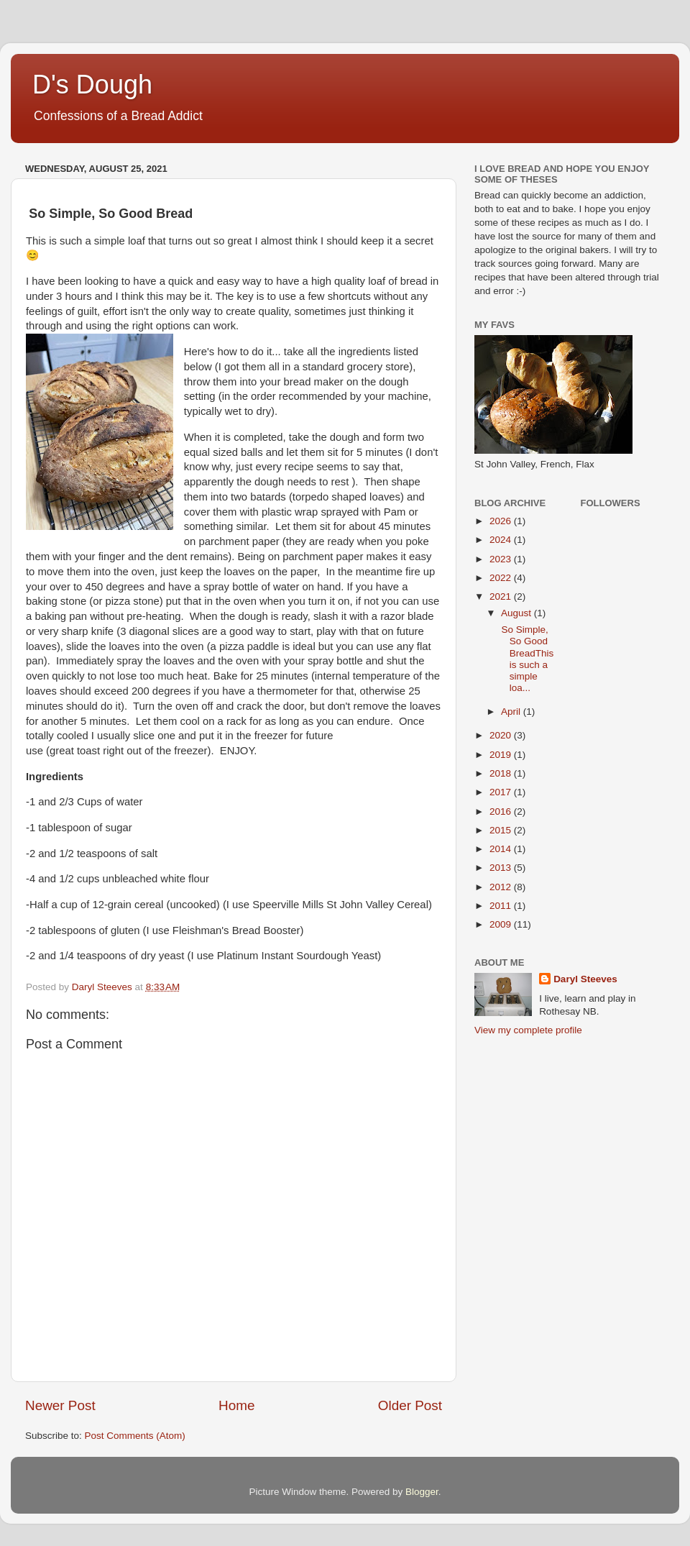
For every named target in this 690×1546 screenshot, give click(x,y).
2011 (501, 905)
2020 (501, 735)
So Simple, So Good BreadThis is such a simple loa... (526, 658)
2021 (501, 596)
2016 (501, 811)
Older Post (410, 1405)
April (512, 711)
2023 (501, 559)
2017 (501, 792)
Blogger (421, 1491)
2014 (501, 848)
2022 (501, 577)
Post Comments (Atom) (135, 1435)
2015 (501, 830)
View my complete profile (528, 1030)
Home (236, 1405)
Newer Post (60, 1405)
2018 (501, 773)
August (517, 613)
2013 (501, 867)
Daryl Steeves (585, 979)
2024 (501, 539)
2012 (501, 887)
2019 (501, 754)
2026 (501, 521)
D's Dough (92, 84)
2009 (501, 924)
